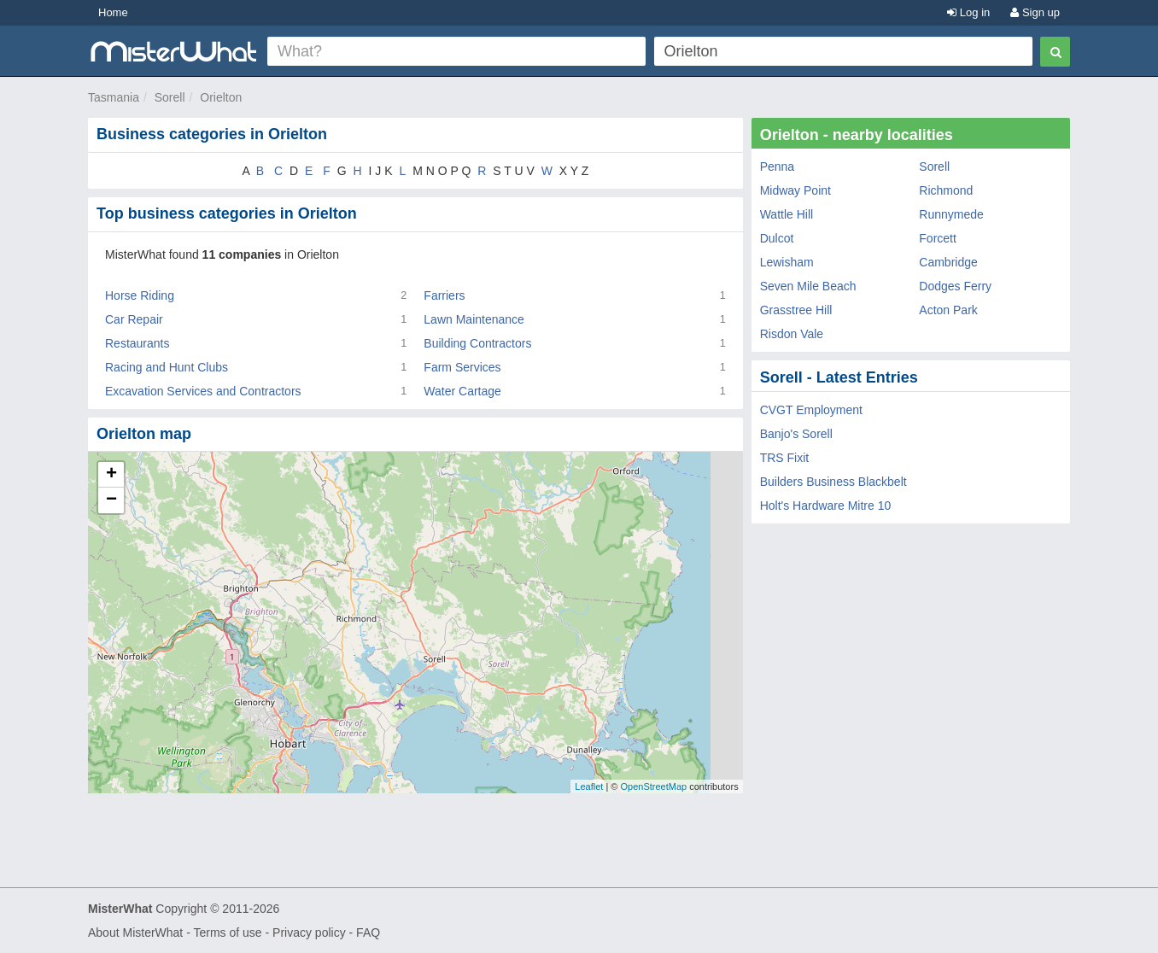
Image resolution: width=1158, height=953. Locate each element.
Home (113, 12)
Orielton (221, 97)
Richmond (946, 190)
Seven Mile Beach (808, 286)
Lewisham (787, 262)
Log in (968, 12)
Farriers (444, 295)
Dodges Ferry (955, 286)
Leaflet (589, 786)
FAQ (368, 932)
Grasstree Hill (796, 310)
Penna (777, 166)
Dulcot (777, 238)
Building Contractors (477, 343)
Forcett (937, 238)
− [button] (111, 500)
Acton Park (948, 310)
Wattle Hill (787, 214)
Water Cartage (462, 391)
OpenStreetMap (653, 786)
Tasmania (113, 97)
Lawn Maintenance (474, 319)
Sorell (170, 97)
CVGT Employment (811, 410)
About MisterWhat (135, 932)
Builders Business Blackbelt (833, 481)
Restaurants (137, 343)
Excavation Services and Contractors (203, 391)
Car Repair (134, 319)
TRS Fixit (785, 458)
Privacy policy (309, 932)
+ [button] (111, 475)
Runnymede (951, 214)
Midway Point (795, 190)
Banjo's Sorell (796, 434)
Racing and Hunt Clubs (166, 367)
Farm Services (462, 367)
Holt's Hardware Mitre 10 (826, 505)
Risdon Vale (791, 334)
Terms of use (227, 932)
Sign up (1035, 12)
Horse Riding (139, 295)
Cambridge (948, 262)
